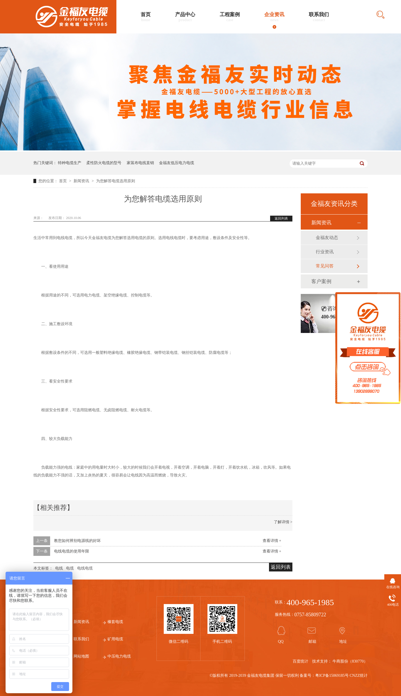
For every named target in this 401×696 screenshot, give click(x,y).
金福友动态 (327, 237)
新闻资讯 (82, 181)
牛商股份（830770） (350, 661)
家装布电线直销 (140, 163)
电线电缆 (85, 568)
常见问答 (325, 266)
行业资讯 (325, 251)
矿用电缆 (115, 639)
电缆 (70, 568)
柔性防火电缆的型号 (103, 163)
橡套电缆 (115, 622)
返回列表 (281, 218)
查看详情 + (272, 541)
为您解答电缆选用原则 (115, 181)
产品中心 (185, 17)
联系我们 (319, 17)
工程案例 (230, 17)
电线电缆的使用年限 (71, 551)
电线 (59, 568)
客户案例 (321, 281)
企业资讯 (274, 17)
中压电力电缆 (119, 656)
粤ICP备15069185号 (332, 675)
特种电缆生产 (69, 163)
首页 (146, 17)
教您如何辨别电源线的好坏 (77, 541)
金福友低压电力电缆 (176, 163)
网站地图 (81, 656)
